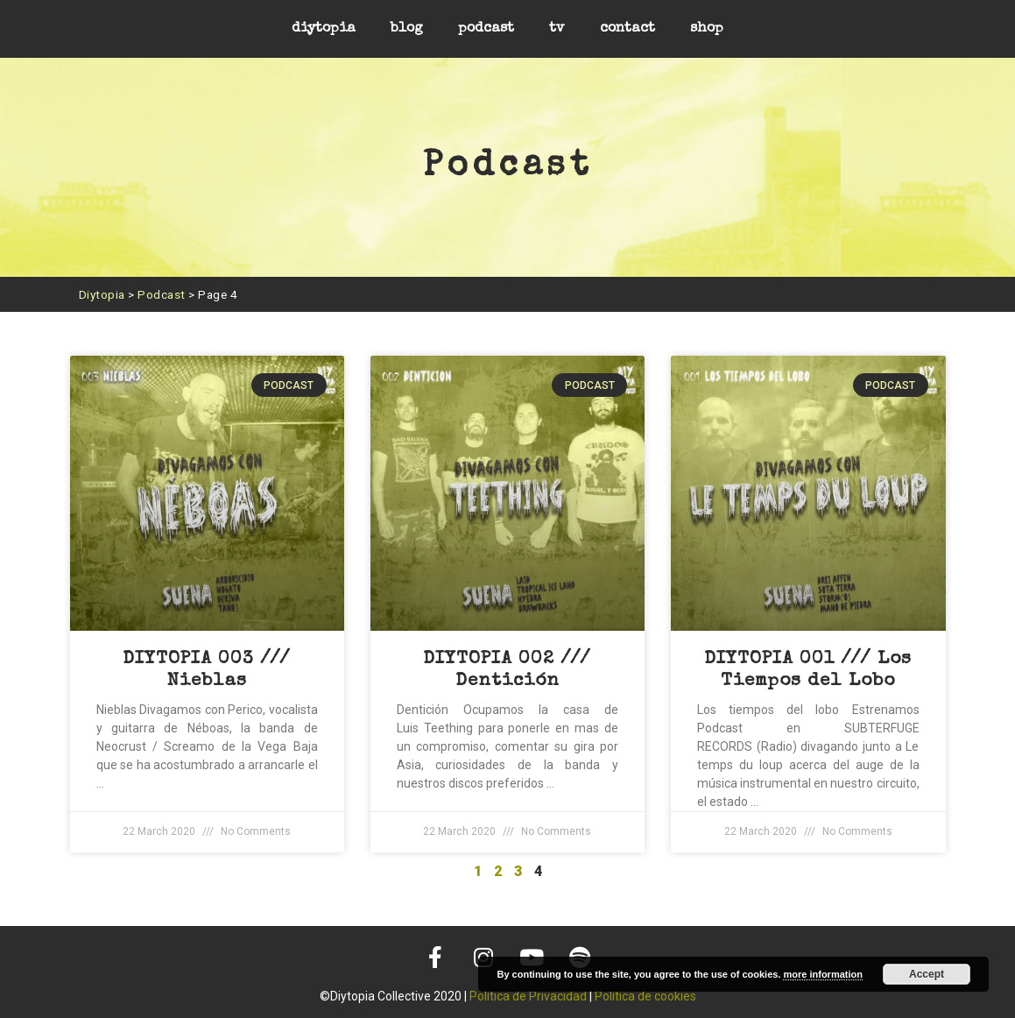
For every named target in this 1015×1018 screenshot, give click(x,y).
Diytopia (102, 294)
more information (822, 974)
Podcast (161, 294)
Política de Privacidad (528, 996)
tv (557, 29)
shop (706, 29)
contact (627, 29)
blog (407, 29)
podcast (486, 29)
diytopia (324, 29)
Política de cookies (645, 996)
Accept (926, 974)
